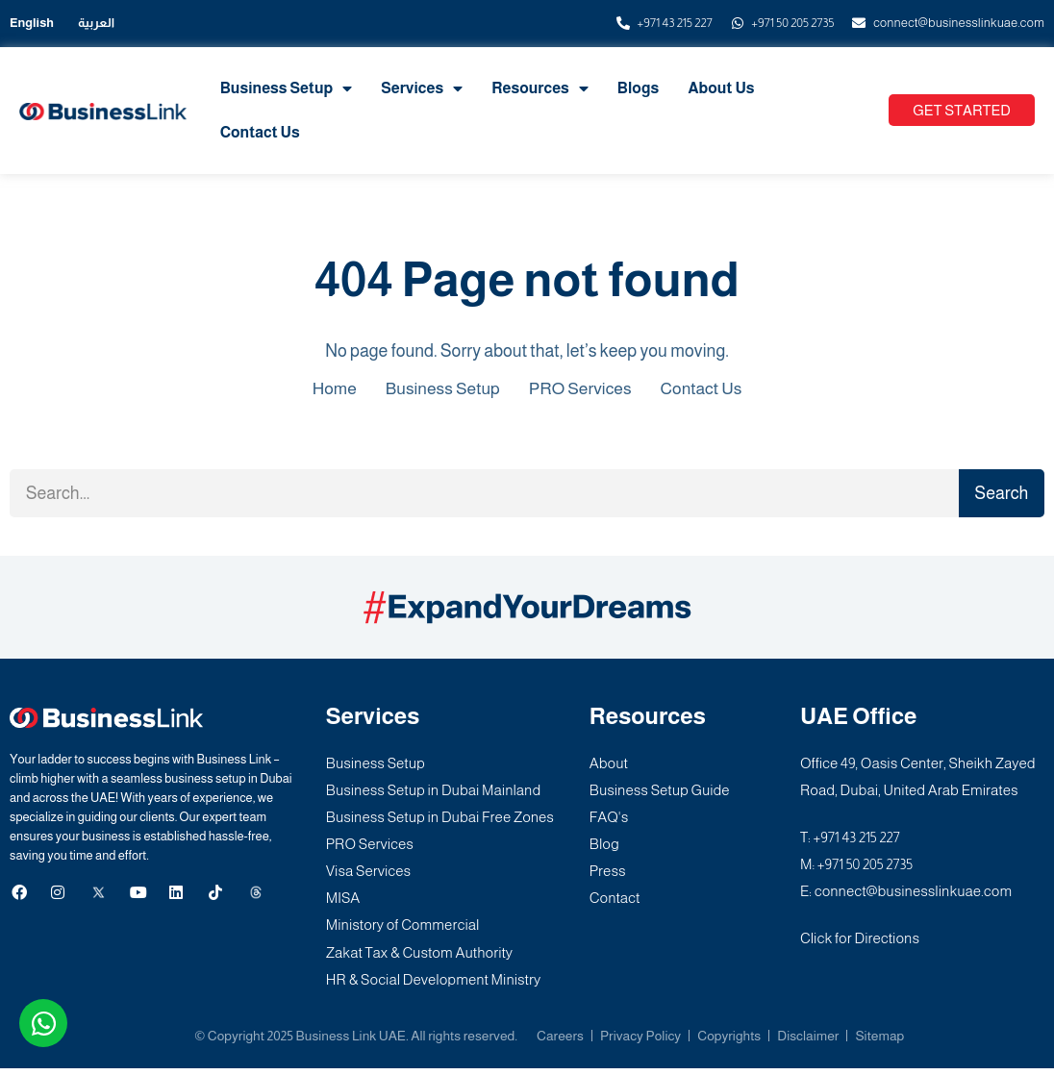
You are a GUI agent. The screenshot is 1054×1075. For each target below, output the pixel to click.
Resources (540, 88)
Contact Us (260, 132)
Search (1001, 493)
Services (422, 88)
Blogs (638, 88)
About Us (721, 88)
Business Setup (286, 88)
